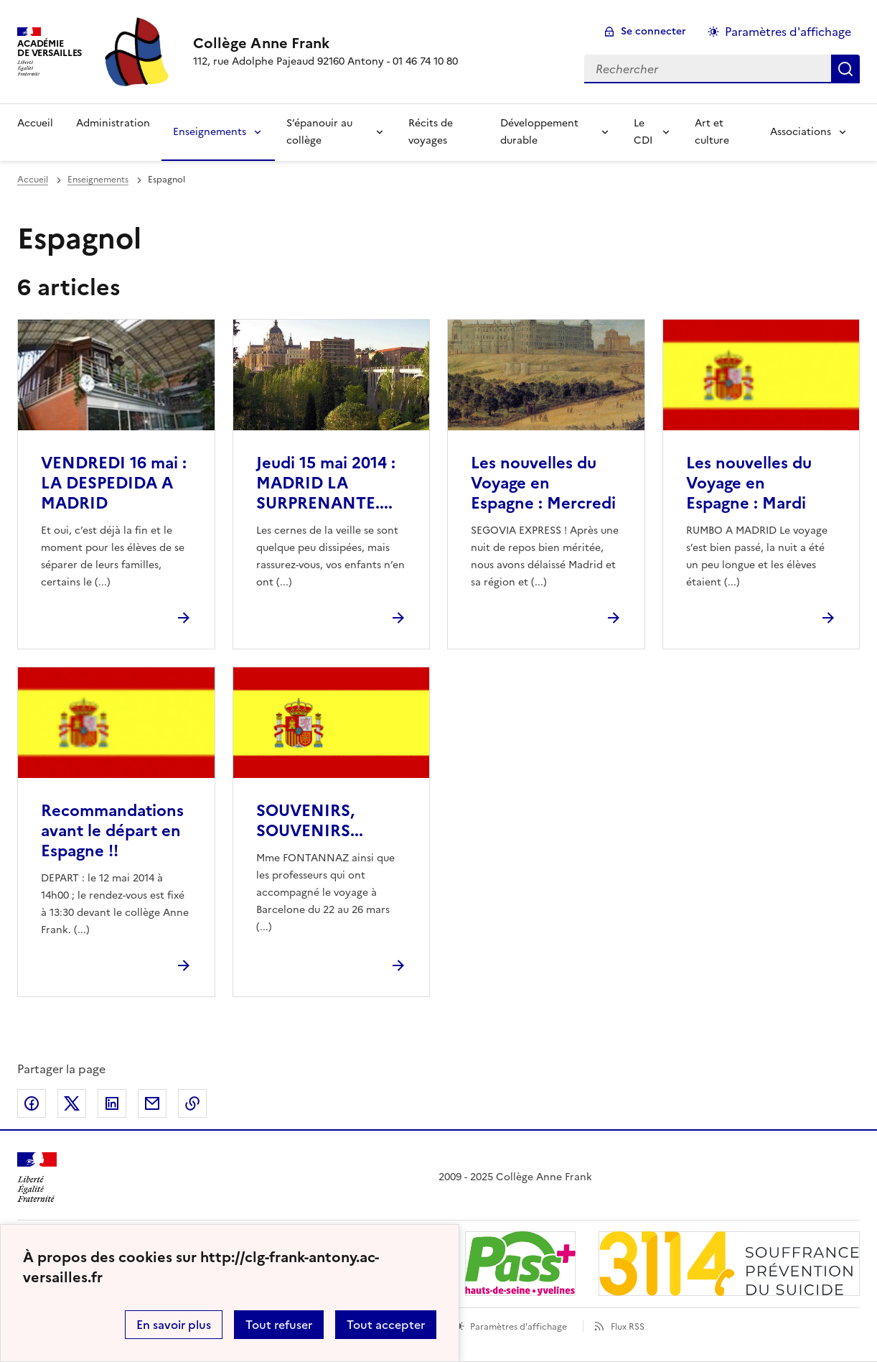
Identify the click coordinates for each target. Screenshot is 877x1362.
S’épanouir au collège (319, 132)
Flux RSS (627, 1326)
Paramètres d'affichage (518, 1326)
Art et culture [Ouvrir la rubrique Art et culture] (712, 132)
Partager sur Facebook (31, 1103)
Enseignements (209, 131)
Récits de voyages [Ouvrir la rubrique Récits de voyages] (430, 132)
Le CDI (643, 132)
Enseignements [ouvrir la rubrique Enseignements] (97, 179)
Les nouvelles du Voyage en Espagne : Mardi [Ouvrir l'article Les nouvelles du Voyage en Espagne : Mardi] (749, 483)
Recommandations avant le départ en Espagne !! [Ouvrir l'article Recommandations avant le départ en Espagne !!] (112, 831)
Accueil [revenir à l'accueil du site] (32, 179)
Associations (800, 131)
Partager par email (152, 1103)
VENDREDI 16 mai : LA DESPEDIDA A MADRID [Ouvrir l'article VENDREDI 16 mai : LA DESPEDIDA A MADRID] (114, 483)
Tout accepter (386, 1324)
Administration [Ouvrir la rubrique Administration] (113, 123)
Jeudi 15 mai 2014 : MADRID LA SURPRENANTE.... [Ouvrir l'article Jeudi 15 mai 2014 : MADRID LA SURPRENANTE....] (325, 483)
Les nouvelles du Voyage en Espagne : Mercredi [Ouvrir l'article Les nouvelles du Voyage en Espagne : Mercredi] (543, 483)
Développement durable (539, 132)
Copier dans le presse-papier (192, 1103)
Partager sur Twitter (71, 1103)
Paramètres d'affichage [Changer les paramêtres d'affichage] (788, 31)
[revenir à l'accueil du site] (325, 43)
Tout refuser (278, 1324)
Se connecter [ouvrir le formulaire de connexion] (653, 31)
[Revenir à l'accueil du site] (37, 1177)
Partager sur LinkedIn (112, 1103)
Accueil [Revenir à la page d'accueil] (35, 123)
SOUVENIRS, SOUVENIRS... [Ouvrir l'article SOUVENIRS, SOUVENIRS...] (309, 821)
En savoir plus (173, 1324)
